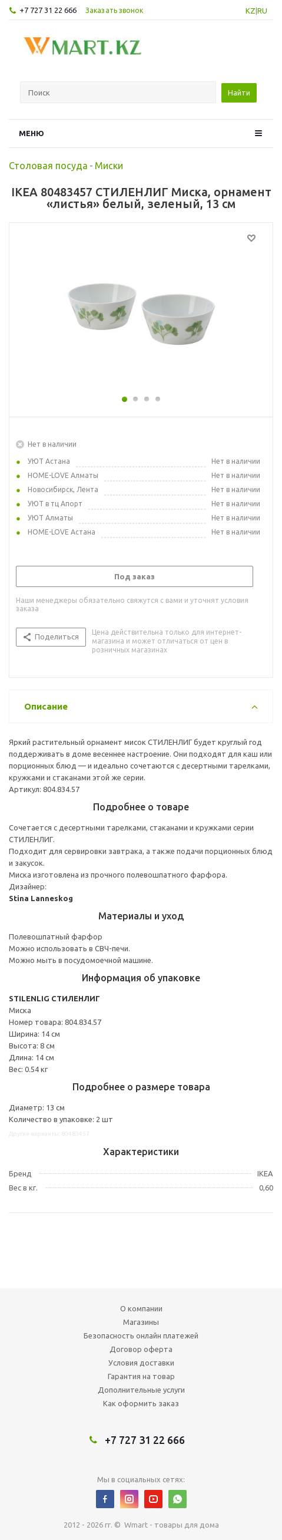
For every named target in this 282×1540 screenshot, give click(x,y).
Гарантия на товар (141, 1376)
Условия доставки (141, 1362)
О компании (141, 1308)
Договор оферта (141, 1349)
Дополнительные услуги (141, 1390)
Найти (239, 92)
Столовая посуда (48, 165)
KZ (250, 10)
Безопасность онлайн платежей (141, 1335)
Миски (109, 165)
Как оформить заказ (141, 1403)
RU (262, 10)
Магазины (141, 1322)
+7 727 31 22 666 (48, 10)
